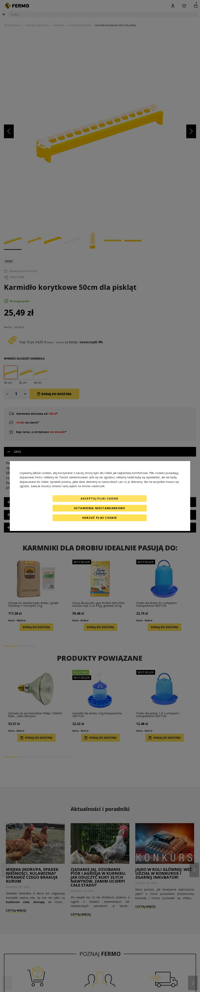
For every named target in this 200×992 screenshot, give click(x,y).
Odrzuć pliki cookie (99, 518)
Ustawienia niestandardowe (99, 508)
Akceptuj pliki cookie (99, 498)
